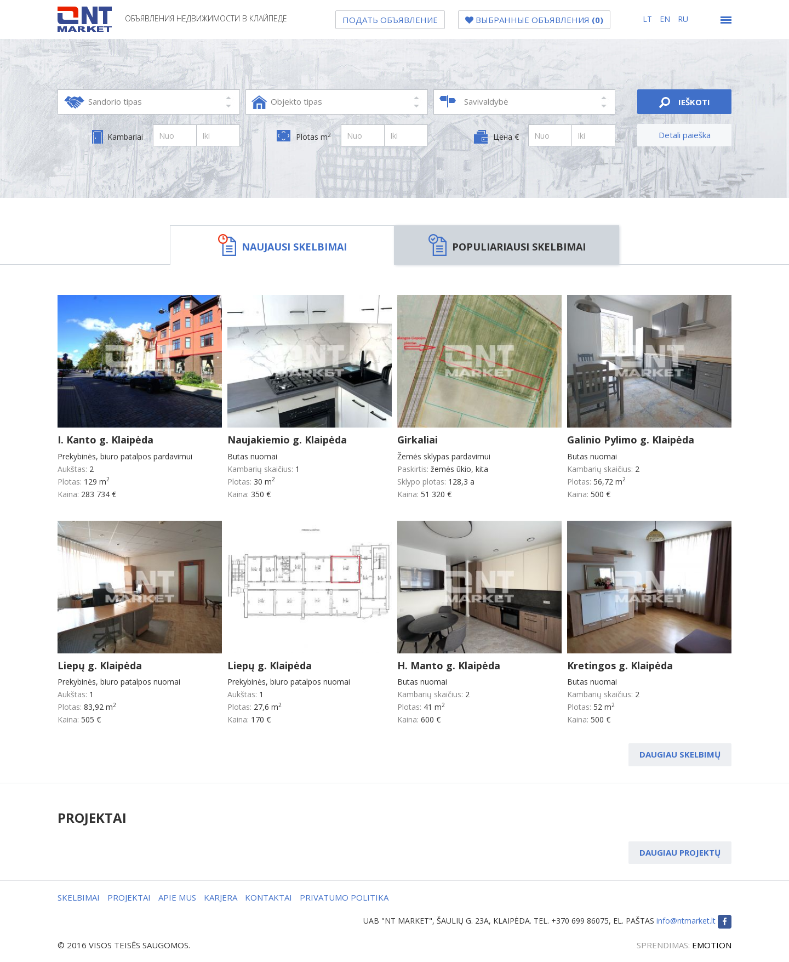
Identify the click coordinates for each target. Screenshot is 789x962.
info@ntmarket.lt (686, 920)
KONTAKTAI (268, 897)
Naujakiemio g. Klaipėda (287, 439)
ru (683, 19)
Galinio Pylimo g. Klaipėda (630, 439)
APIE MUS (177, 897)
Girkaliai (417, 439)
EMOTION (711, 945)
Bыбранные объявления (534, 19)
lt (648, 19)
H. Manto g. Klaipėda (448, 665)
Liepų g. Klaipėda (100, 665)
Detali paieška (685, 134)
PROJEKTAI (129, 897)
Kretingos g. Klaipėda (620, 665)
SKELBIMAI (79, 897)
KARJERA (220, 897)
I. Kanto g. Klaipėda (105, 439)
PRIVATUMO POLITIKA (344, 897)
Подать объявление (390, 19)
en (666, 19)
